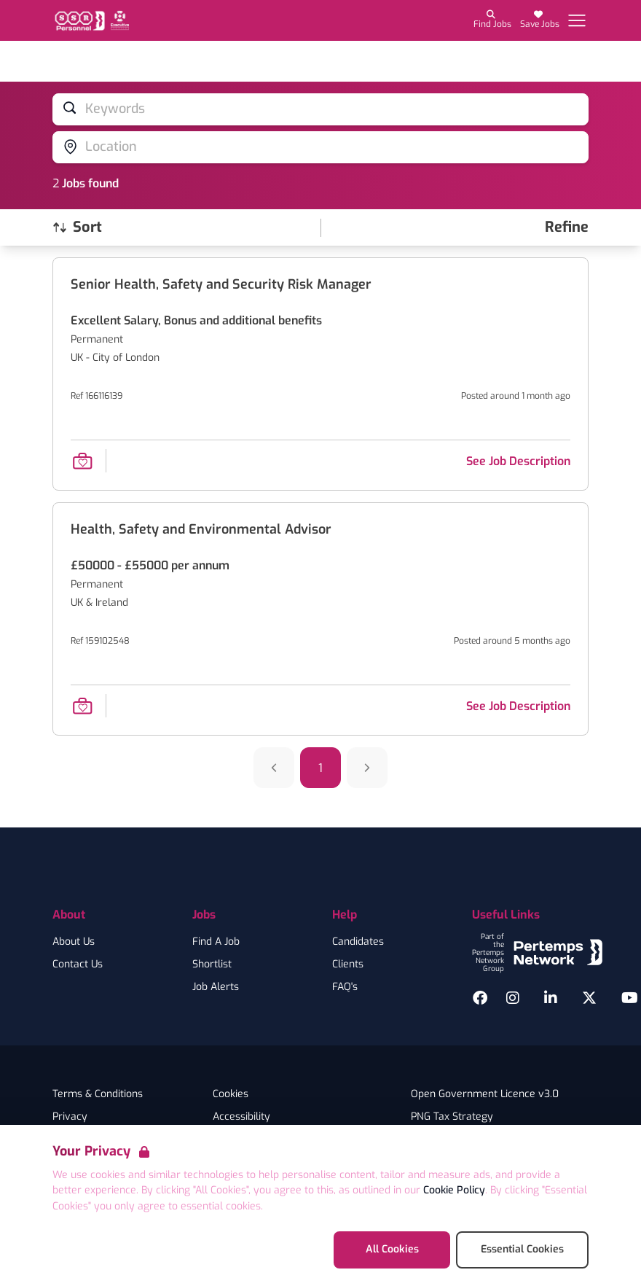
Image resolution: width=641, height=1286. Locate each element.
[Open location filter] (320, 147)
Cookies (230, 1094)
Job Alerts (215, 987)
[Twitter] (589, 998)
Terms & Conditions (97, 1094)
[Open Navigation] (576, 20)
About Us (73, 941)
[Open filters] (567, 227)
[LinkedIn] (551, 998)
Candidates (358, 941)
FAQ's (345, 987)
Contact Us (77, 964)
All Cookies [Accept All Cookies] (392, 1249)
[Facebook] (480, 998)
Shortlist (212, 964)
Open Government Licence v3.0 (485, 1094)
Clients (347, 964)
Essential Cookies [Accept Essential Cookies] (522, 1249)
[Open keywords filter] (320, 109)
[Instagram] (513, 998)
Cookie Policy (454, 1190)
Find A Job (216, 941)
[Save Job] (82, 460)
